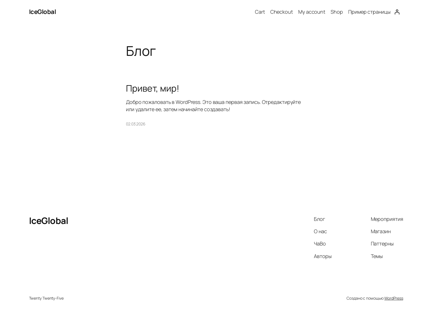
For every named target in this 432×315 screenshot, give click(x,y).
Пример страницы (369, 11)
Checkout (281, 11)
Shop (337, 11)
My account (311, 11)
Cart (260, 11)
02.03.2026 (135, 124)
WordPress (393, 298)
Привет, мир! (152, 88)
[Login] (397, 12)
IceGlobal (42, 12)
